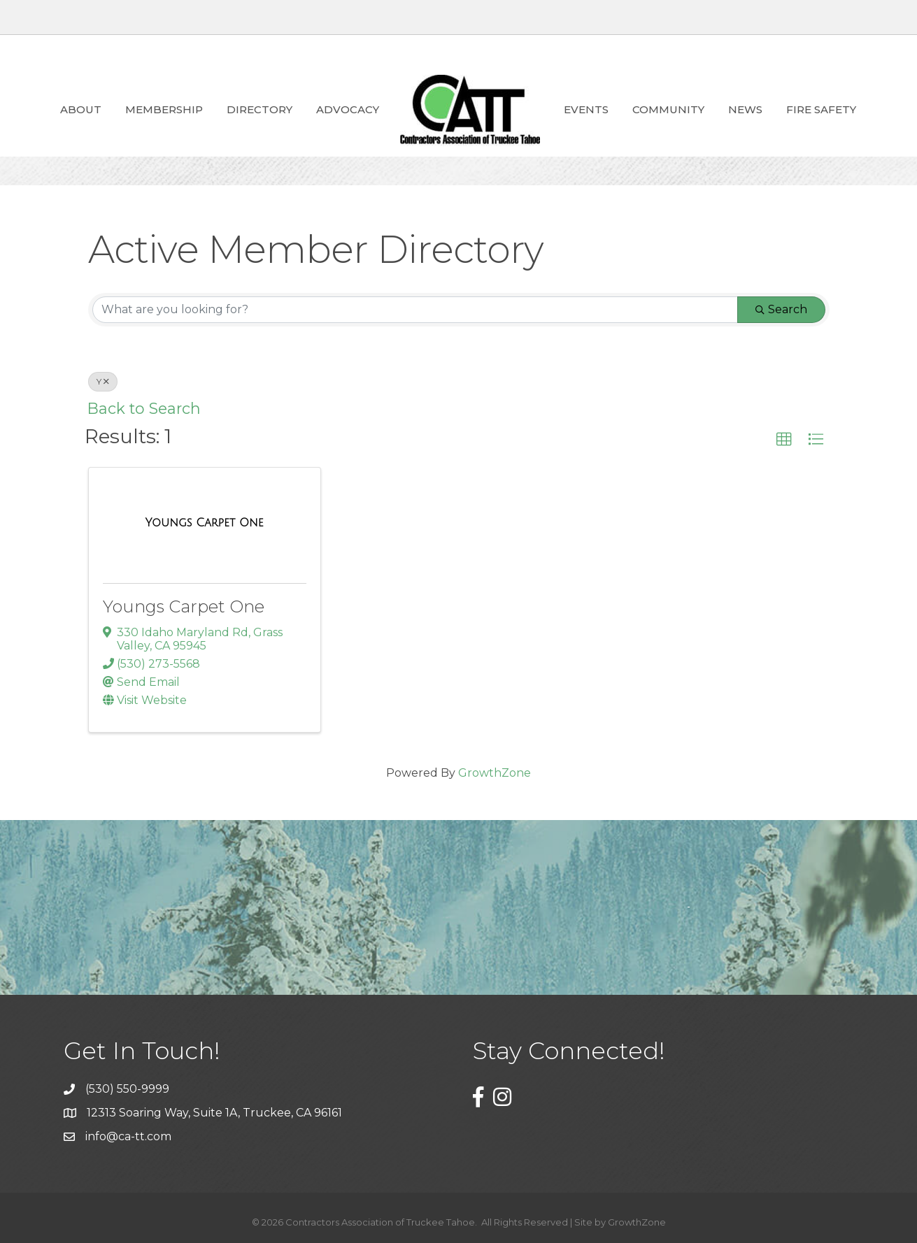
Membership (164, 109)
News (745, 109)
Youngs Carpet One (183, 606)
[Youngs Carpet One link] (204, 523)
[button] (784, 440)
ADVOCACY (347, 109)
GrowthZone (494, 772)
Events (586, 109)
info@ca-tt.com (128, 1136)
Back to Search (144, 408)
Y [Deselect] (103, 381)
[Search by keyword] (415, 309)
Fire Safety (821, 109)
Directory (259, 109)
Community (668, 109)
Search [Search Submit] (781, 309)
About (80, 109)
